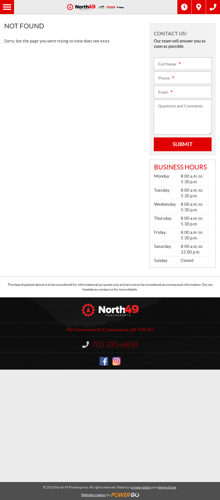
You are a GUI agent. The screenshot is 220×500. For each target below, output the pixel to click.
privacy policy (141, 487)
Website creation (93, 495)
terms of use (167, 487)
